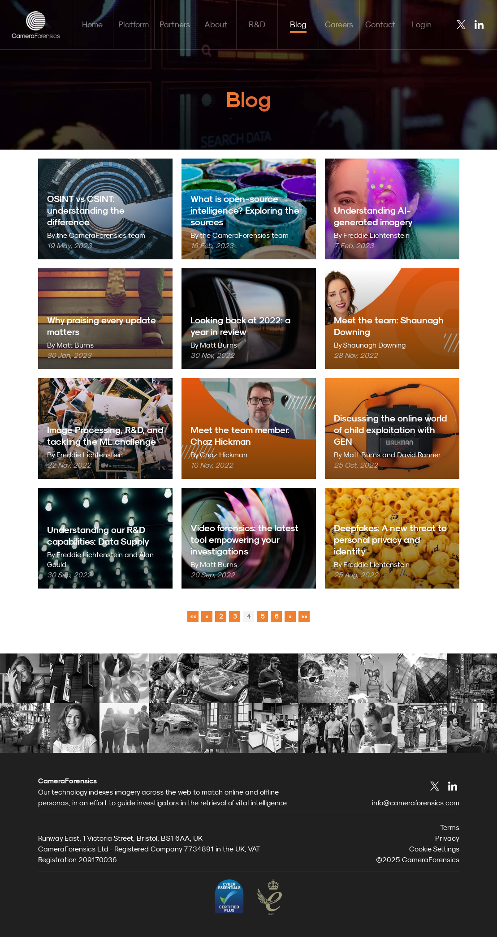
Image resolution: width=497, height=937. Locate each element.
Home (92, 24)
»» (304, 616)
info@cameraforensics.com (415, 803)
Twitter (461, 24)
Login (422, 24)
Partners (175, 24)
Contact (380, 24)
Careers (339, 24)
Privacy (447, 838)
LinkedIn (479, 24)
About (215, 24)
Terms (449, 827)
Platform (133, 24)
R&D (257, 24)
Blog (298, 24)
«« (193, 616)
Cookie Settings (434, 849)
